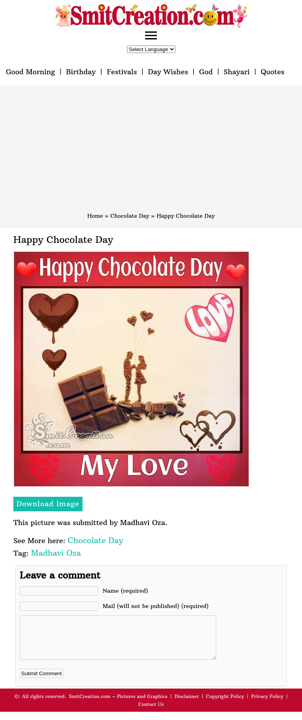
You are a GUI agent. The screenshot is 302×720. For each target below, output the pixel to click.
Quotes (272, 71)
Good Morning (30, 71)
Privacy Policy (267, 704)
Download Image (48, 503)
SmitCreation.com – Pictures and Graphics (118, 704)
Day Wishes (168, 71)
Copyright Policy (225, 704)
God (206, 71)
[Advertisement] (151, 152)
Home (95, 215)
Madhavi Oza (56, 553)
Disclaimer (187, 704)
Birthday (81, 71)
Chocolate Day (129, 215)
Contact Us (151, 712)
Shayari (237, 71)
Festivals (122, 71)
